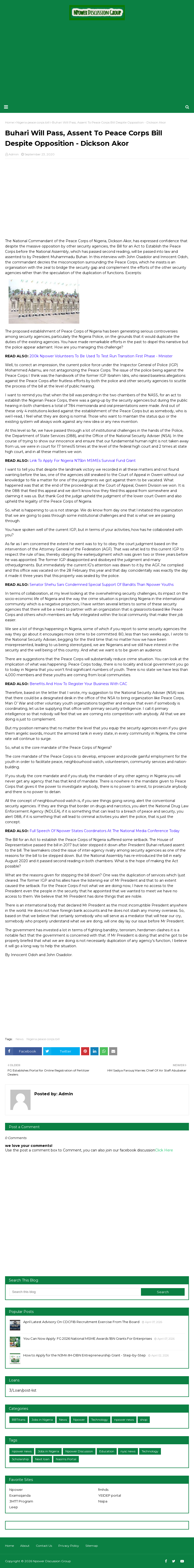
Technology (99, 1419)
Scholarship (20, 1459)
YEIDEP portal (109, 1495)
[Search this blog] (75, 1292)
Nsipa (102, 1501)
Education (106, 1451)
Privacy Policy (68, 1546)
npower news (124, 1419)
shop (143, 1419)
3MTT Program (21, 1501)
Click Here (164, 1150)
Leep (13, 1507)
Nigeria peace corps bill (43, 1039)
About (25, 1546)
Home (9, 1546)
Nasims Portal (66, 1459)
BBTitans (18, 1419)
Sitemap (91, 1546)
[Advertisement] (97, 60)
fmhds (103, 1490)
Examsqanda (20, 1495)
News (19, 1039)
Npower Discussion (79, 1451)
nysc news (127, 1451)
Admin (14, 154)
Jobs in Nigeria (42, 1419)
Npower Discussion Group (52, 1561)
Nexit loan (42, 1459)
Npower (79, 1419)
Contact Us (44, 1546)
